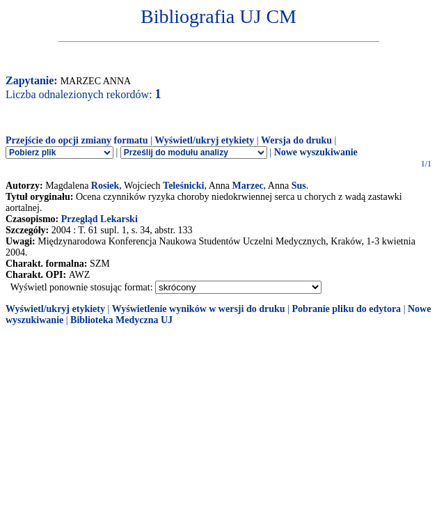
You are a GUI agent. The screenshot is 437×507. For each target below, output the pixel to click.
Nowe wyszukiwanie (316, 152)
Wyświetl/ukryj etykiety (204, 140)
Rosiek (105, 185)
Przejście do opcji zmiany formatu (77, 140)
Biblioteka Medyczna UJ (121, 320)
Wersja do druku (296, 140)
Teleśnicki (183, 185)
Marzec (248, 185)
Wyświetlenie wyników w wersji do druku (198, 309)
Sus (299, 185)
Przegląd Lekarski (99, 219)
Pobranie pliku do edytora (346, 309)
